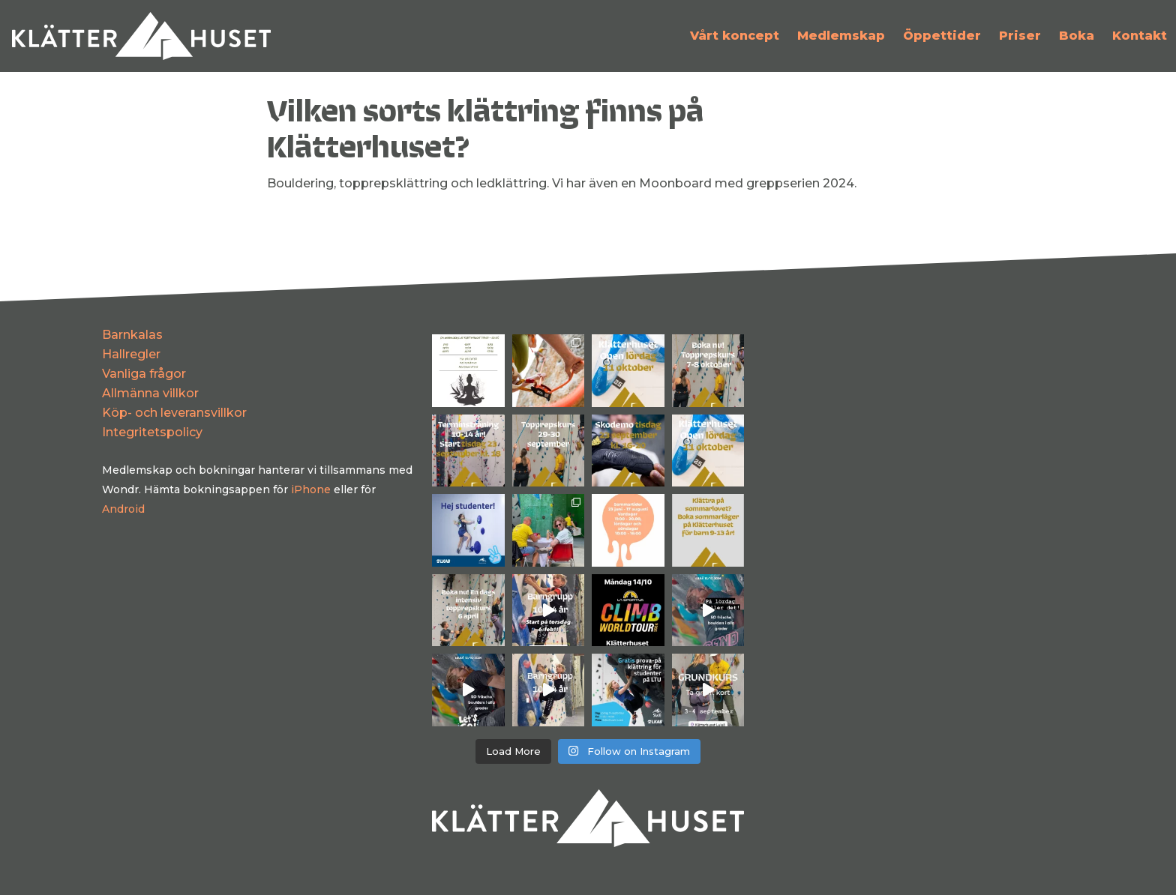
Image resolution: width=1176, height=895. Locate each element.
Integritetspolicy (152, 432)
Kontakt (1139, 35)
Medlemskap (841, 35)
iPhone (311, 489)
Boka (1076, 35)
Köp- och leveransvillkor (174, 413)
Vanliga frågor (144, 374)
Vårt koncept (734, 35)
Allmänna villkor (150, 393)
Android (123, 509)
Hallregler (131, 354)
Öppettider (942, 35)
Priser (1020, 35)
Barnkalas (132, 335)
